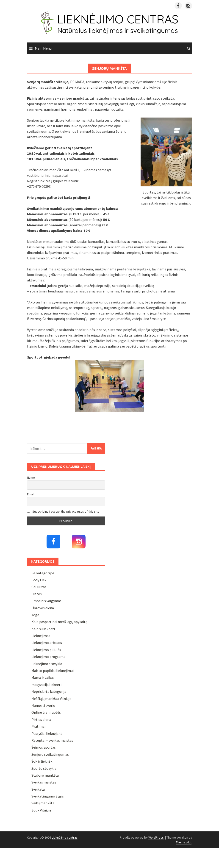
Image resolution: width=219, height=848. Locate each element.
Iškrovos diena (42, 608)
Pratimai (38, 726)
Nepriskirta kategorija (48, 691)
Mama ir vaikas (42, 677)
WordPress (156, 837)
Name (31, 477)
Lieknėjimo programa (48, 656)
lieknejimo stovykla (46, 663)
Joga (35, 614)
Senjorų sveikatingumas (50, 754)
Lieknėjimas (40, 635)
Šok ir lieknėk (41, 761)
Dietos (36, 594)
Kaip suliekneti (43, 628)
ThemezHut (183, 842)
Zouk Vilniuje (41, 810)
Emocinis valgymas (46, 600)
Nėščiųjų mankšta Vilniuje (51, 698)
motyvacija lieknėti (46, 684)
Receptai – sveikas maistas (52, 740)
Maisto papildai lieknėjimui (52, 670)
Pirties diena (41, 719)
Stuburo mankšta (45, 775)
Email (30, 494)
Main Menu (43, 48)
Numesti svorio (43, 705)
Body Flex (38, 580)
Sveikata (38, 789)
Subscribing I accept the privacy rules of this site (63, 511)
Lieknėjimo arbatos (46, 642)
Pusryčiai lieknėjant (46, 733)
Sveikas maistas (43, 782)
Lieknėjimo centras (65, 837)
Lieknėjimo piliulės (46, 649)
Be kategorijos (42, 573)
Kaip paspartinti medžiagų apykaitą (59, 621)
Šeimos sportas (43, 747)
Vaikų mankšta (42, 803)
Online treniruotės (46, 712)
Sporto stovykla (43, 768)
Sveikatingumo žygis (47, 796)
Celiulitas (38, 586)
